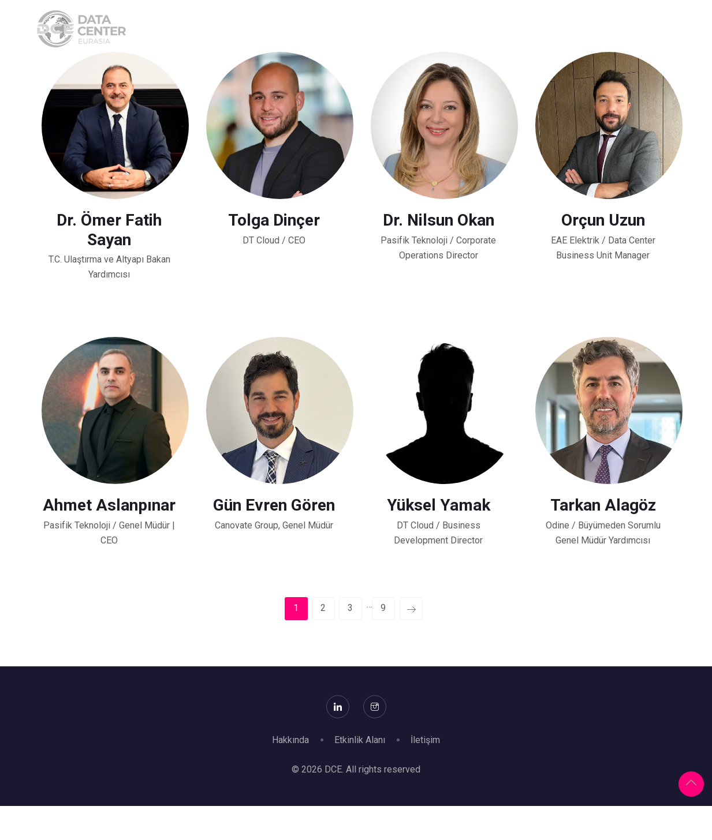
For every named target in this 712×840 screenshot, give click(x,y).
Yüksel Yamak (438, 505)
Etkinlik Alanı (359, 739)
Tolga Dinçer (274, 220)
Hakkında (244, 28)
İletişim (425, 739)
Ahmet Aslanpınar (109, 505)
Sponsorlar (320, 28)
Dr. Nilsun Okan (438, 220)
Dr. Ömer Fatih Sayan (109, 230)
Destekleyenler (610, 28)
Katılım (392, 28)
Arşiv (685, 28)
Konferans (522, 28)
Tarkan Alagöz (603, 505)
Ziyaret (453, 28)
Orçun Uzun (603, 220)
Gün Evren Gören (274, 505)
